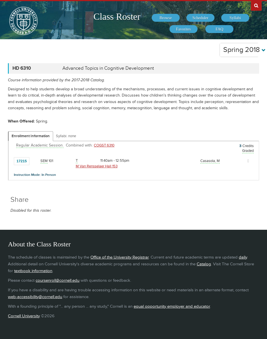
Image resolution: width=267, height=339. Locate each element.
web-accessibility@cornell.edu (35, 296)
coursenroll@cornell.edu (57, 280)
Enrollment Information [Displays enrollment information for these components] (31, 136)
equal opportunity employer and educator (172, 306)
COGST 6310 (104, 145)
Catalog (204, 264)
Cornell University (24, 316)
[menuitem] (166, 18)
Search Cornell (256, 5)
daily (243, 257)
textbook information (33, 271)
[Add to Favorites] (35, 161)
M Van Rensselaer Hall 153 (97, 166)
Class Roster (117, 17)
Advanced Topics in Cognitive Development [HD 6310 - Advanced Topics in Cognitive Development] (108, 68)
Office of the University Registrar (119, 257)
